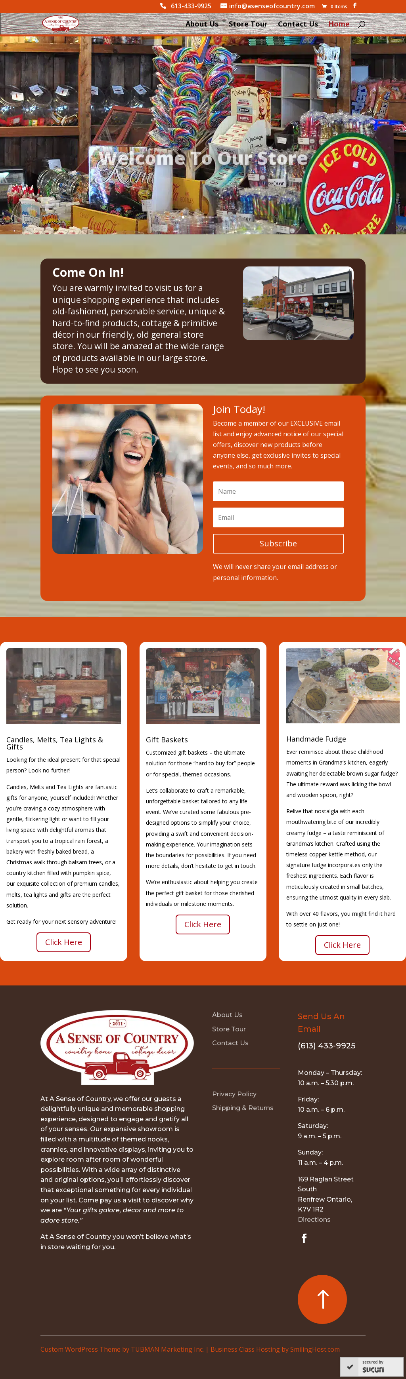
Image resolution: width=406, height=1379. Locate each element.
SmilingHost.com (315, 1349)
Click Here (63, 942)
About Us (202, 25)
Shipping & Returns (243, 1108)
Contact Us (298, 25)
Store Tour (248, 25)
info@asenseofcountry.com (272, 7)
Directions (314, 1219)
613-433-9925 (191, 7)
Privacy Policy (234, 1094)
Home (339, 25)
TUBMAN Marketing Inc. (167, 1349)
